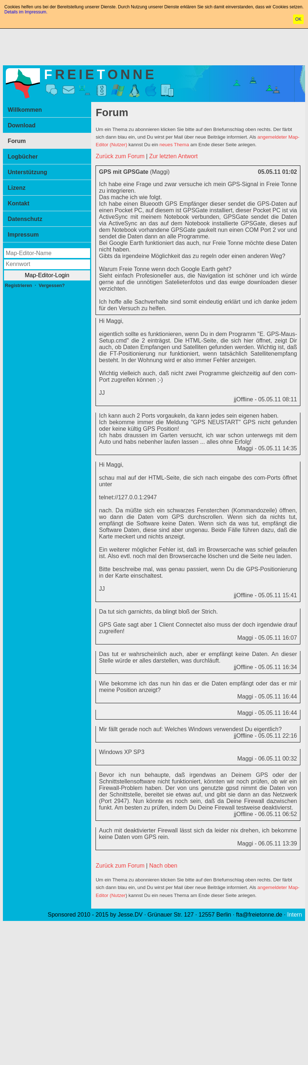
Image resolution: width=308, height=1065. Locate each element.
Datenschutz (25, 219)
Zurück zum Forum (120, 156)
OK (298, 19)
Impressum (23, 235)
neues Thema (174, 144)
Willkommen (25, 110)
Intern (294, 915)
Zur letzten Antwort (173, 156)
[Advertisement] (154, 45)
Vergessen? (52, 285)
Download (21, 125)
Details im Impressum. (26, 12)
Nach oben (163, 866)
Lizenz (16, 188)
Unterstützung (27, 172)
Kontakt (18, 203)
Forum (17, 141)
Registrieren (18, 285)
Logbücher (23, 156)
